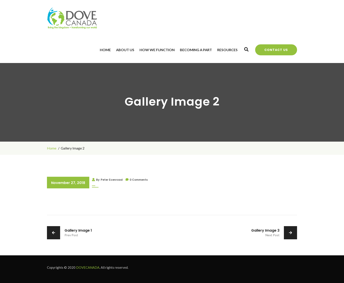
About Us (125, 50)
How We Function (157, 50)
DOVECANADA (87, 267)
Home (105, 50)
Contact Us (276, 50)
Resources (227, 50)
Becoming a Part (196, 50)
